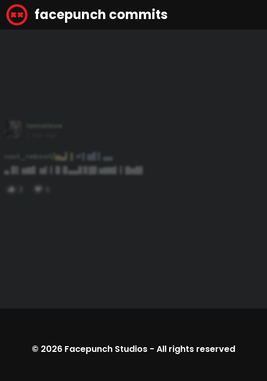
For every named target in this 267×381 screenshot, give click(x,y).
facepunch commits (87, 14)
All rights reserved (195, 349)
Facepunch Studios (106, 349)
